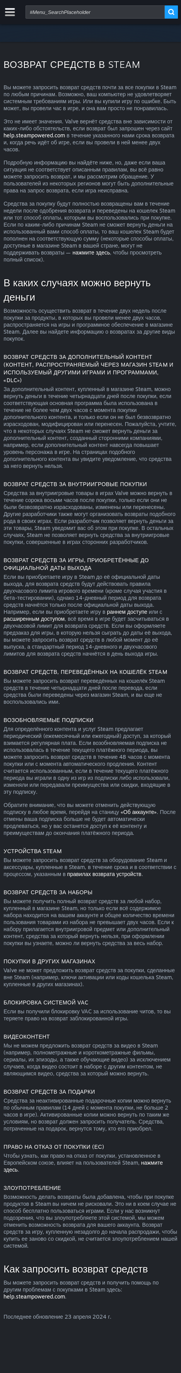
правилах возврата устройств (104, 874)
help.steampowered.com (34, 135)
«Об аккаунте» (139, 812)
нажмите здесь (91, 252)
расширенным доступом (34, 618)
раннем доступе (127, 611)
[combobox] (95, 12)
